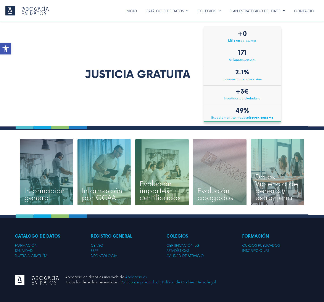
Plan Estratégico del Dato (257, 10)
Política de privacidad (140, 281)
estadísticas (177, 250)
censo (97, 245)
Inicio (131, 10)
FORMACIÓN (26, 245)
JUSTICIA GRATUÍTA (31, 255)
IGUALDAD (24, 250)
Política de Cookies (178, 281)
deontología (104, 255)
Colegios (209, 10)
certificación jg (183, 245)
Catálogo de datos (167, 10)
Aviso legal (207, 281)
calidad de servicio (185, 255)
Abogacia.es (136, 276)
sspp (94, 250)
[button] (5, 48)
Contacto (304, 10)
